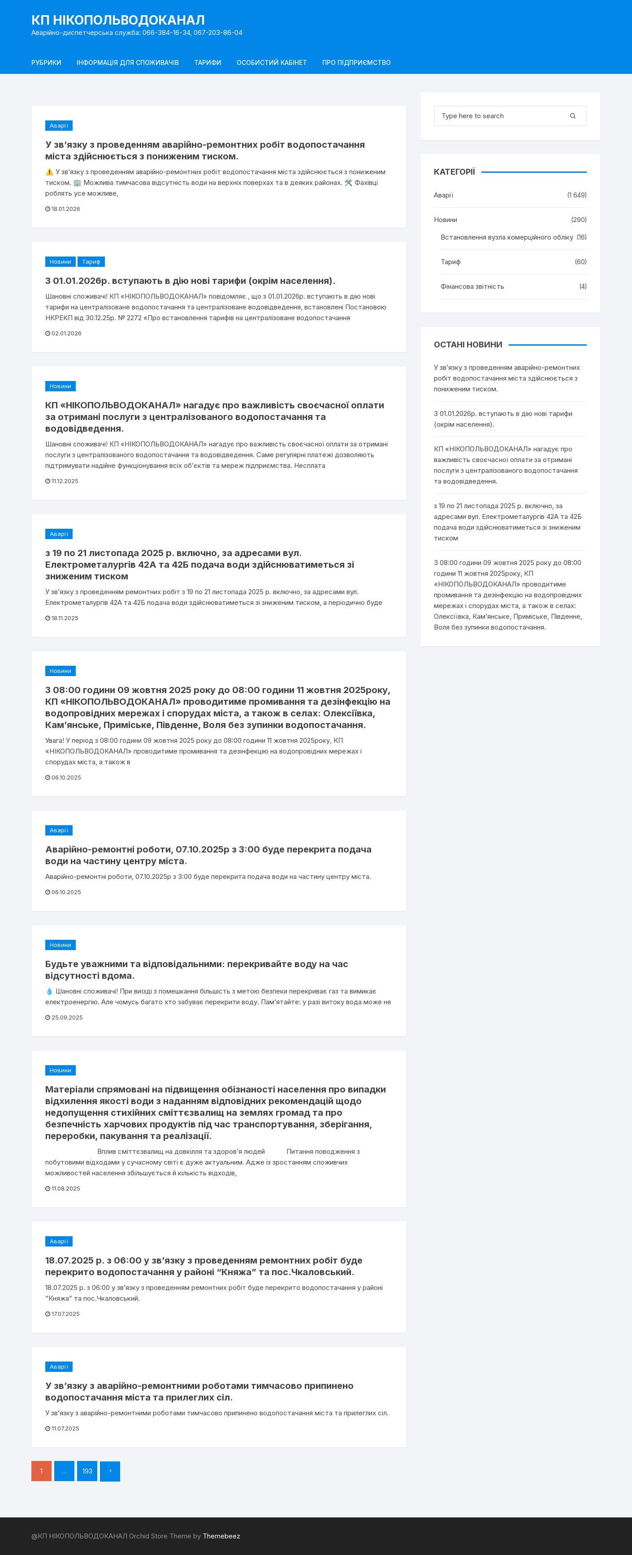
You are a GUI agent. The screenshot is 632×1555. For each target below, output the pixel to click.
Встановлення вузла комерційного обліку (507, 237)
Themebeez (221, 1536)
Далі (110, 1471)
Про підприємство (356, 62)
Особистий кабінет (272, 62)
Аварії (59, 125)
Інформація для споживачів (128, 62)
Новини (60, 261)
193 (87, 1471)
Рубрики (46, 62)
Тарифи (207, 62)
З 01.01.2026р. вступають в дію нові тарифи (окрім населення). (190, 280)
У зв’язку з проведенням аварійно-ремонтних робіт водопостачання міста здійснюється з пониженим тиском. (507, 378)
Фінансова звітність (472, 286)
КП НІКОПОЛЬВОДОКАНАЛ (118, 20)
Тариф (91, 261)
